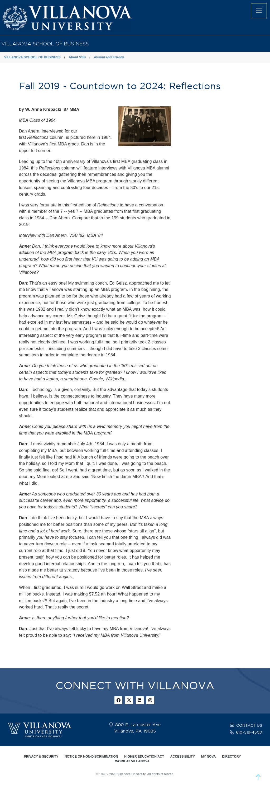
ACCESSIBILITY (182, 756)
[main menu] (259, 11)
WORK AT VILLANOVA (132, 761)
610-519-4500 (249, 732)
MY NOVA (208, 756)
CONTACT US (249, 725)
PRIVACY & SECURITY (41, 756)
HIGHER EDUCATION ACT (144, 756)
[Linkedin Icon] (140, 700)
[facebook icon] (118, 700)
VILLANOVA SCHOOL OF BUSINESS (45, 43)
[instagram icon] (150, 700)
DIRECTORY (231, 756)
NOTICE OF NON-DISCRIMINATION (91, 756)
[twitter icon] (129, 700)
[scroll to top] (258, 777)
